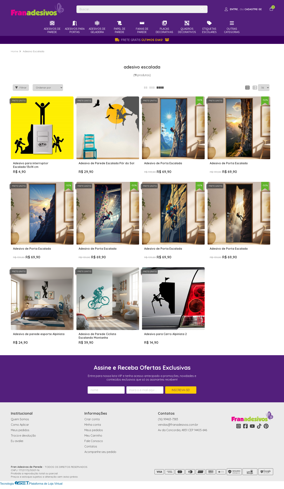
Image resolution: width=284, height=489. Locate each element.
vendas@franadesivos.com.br (178, 424)
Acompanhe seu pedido (100, 452)
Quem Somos (20, 419)
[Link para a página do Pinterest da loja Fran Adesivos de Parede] (266, 426)
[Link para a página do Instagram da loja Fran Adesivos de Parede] (238, 426)
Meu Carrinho (93, 435)
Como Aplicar (20, 424)
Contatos (90, 446)
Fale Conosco (93, 441)
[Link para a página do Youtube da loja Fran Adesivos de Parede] (252, 426)
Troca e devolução (23, 435)
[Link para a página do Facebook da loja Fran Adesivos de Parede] (245, 426)
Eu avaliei (17, 441)
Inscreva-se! (181, 390)
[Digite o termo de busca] (137, 9)
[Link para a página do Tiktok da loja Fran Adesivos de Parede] (259, 426)
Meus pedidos (20, 430)
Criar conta (92, 419)
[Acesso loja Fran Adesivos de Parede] (243, 9)
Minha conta (92, 424)
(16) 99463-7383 (168, 419)
